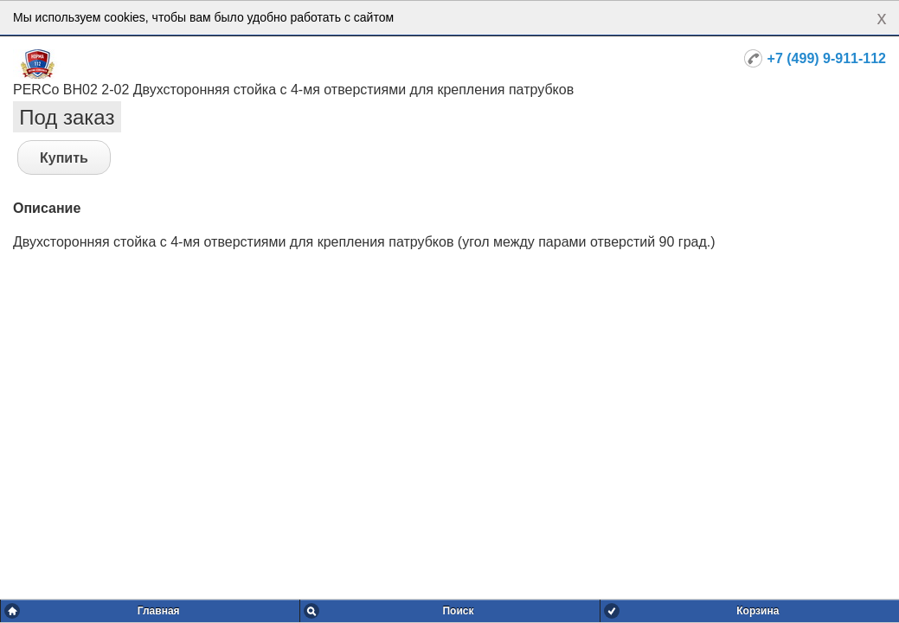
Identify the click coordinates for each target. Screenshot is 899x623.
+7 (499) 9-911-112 (826, 58)
